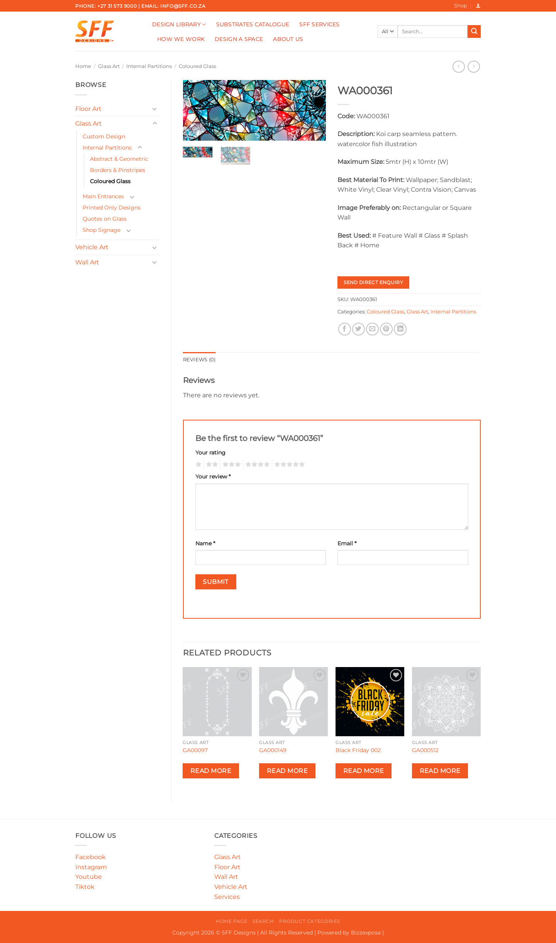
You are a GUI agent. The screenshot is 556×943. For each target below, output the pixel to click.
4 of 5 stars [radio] (256, 465)
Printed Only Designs (112, 207)
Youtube (88, 876)
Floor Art (88, 108)
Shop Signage (101, 229)
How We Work (181, 39)
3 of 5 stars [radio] (230, 465)
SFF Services (319, 24)
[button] (478, 5)
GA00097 (195, 750)
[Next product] (458, 67)
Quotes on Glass (105, 218)
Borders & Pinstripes (117, 170)
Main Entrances (103, 196)
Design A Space (239, 39)
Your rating (210, 452)
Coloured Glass (197, 66)
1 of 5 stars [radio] (197, 465)
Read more (210, 770)
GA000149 (272, 750)
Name (205, 543)
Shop (460, 6)
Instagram (91, 867)
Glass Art (109, 66)
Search (263, 921)
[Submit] (474, 31)
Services (227, 896)
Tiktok (85, 886)
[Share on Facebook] (344, 329)
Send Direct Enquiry (373, 282)
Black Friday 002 (358, 750)
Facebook (90, 857)
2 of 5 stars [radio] (210, 465)
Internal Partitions (149, 66)
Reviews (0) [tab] (199, 360)
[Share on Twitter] (358, 329)
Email (346, 543)
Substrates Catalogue (253, 24)
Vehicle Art (91, 247)
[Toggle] (154, 108)
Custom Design (104, 136)
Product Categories (309, 921)
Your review (213, 476)
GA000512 (425, 750)
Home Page (231, 921)
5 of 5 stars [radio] (288, 465)
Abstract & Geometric (119, 158)
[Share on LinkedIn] (400, 329)
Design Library (179, 24)
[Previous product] (474, 67)
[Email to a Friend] (372, 329)
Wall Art (87, 262)
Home (83, 66)
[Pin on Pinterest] (386, 329)
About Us (288, 39)
